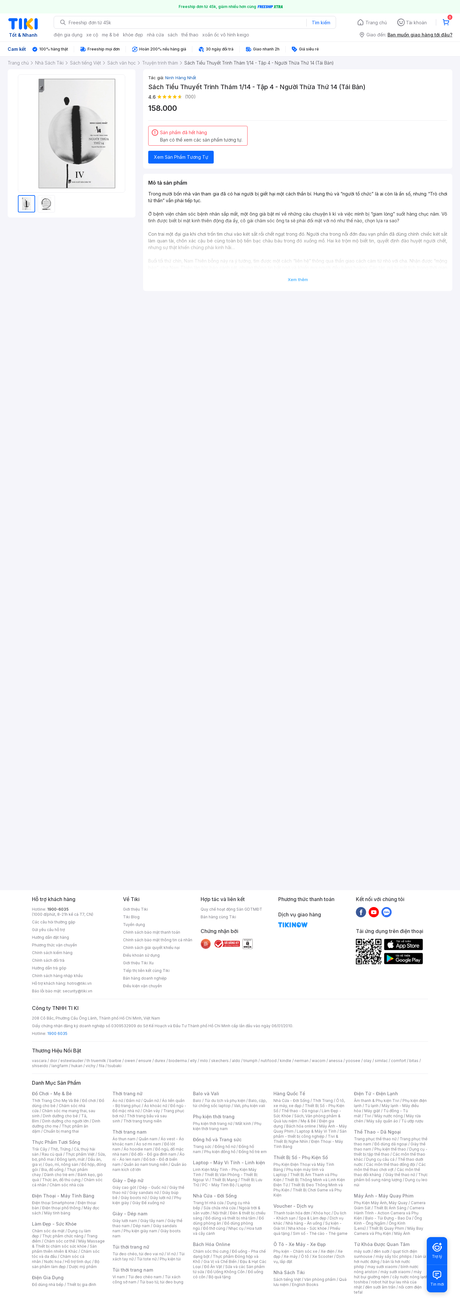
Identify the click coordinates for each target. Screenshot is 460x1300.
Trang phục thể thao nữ (375, 1138)
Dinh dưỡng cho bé (60, 1115)
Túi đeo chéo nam (145, 1276)
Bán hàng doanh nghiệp (145, 978)
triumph (250, 1060)
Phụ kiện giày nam (140, 1230)
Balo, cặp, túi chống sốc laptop (230, 1103)
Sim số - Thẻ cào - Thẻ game (320, 1233)
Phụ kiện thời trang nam (227, 1126)
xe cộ (92, 34)
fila (101, 1065)
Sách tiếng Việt (287, 1279)
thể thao (189, 34)
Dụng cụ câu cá (380, 1159)
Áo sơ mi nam (148, 1144)
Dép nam (141, 1225)
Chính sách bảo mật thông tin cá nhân (157, 939)
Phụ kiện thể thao (390, 1149)
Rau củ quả (52, 1154)
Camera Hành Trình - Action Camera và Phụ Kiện (389, 1212)
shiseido (40, 1065)
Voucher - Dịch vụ (293, 1206)
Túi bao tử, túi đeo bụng (161, 1282)
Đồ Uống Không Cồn (226, 1271)
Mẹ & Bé (308, 1121)
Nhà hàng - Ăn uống (304, 1223)
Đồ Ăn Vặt (213, 1266)
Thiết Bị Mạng (224, 1179)
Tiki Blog (131, 916)
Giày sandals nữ (144, 1192)
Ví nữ (171, 1253)
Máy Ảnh (402, 1233)
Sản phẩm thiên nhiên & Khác (64, 1249)
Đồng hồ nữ (225, 1146)
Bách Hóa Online (211, 1244)
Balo (197, 1100)
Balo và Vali (206, 1093)
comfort (398, 1060)
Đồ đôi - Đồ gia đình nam (153, 1154)
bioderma (178, 1060)
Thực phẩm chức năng (62, 1236)
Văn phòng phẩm (320, 1279)
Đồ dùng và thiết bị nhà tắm (230, 1218)
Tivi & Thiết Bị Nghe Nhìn (305, 1139)
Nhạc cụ (235, 1228)
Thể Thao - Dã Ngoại (377, 1132)
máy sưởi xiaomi (395, 1271)
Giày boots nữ (134, 1197)
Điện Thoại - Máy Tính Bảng (63, 1195)
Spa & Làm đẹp (312, 1218)
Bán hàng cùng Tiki (218, 916)
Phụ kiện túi (170, 1259)
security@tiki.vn (77, 991)
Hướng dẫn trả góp (49, 968)
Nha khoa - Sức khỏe (307, 1228)
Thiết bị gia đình (81, 1284)
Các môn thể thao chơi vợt (390, 1167)
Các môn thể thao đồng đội (390, 1164)
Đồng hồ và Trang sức (217, 1139)
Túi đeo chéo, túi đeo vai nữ (138, 1253)
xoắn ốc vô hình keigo (225, 34)
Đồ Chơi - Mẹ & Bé (52, 1093)
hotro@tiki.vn (79, 983)
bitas (413, 1060)
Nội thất (220, 1213)
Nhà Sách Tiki (289, 1272)
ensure (144, 1060)
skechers (220, 1060)
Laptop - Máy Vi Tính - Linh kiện (229, 1162)
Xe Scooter (322, 1256)
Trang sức (202, 1146)
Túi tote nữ (147, 1259)
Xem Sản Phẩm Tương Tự (181, 157)
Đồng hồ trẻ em (253, 1151)
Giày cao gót (124, 1187)
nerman (302, 1060)
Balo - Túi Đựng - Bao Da (388, 1218)
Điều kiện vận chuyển (142, 985)
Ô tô (305, 1256)
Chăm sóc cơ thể (59, 1241)
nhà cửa (155, 34)
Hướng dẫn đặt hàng (50, 937)
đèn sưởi (381, 1251)
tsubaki (114, 1065)
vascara (39, 1060)
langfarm (59, 1065)
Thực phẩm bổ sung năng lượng (391, 1177)
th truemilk (96, 1060)
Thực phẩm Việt (80, 1154)
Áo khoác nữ (155, 1105)
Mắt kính (243, 1123)
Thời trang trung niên (142, 1121)
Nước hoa (53, 1261)
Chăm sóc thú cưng (211, 1251)
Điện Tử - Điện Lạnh (376, 1093)
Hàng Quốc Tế (289, 1093)
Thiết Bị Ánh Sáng (390, 1207)
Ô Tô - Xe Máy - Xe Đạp (299, 1244)
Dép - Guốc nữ (152, 1187)
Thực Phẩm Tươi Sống (56, 1142)
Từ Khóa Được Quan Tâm (382, 1244)
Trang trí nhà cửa (208, 1202)
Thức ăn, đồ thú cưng (61, 1179)
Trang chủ (376, 22)
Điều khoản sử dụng (141, 955)
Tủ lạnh (372, 1105)
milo (204, 1060)
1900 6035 (57, 1033)
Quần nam (148, 1138)
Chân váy (151, 1110)
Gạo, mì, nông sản (61, 1164)
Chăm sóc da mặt (48, 1230)
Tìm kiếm (321, 22)
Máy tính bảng (57, 1213)
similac (381, 1060)
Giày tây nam (152, 1220)
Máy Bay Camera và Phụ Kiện (388, 1231)
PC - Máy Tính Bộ (218, 1184)
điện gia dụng (68, 34)
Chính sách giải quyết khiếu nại (151, 947)
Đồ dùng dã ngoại (390, 1144)
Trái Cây (39, 1149)
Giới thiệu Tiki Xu (138, 962)
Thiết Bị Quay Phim (386, 1228)
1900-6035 (58, 909)
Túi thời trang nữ (130, 1247)
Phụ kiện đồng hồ (219, 1151)
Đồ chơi (89, 1100)
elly (193, 1060)
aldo (236, 1060)
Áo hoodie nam (138, 1149)
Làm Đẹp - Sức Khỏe (54, 1224)
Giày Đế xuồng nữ (148, 1202)
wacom (319, 1060)
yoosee (353, 1060)
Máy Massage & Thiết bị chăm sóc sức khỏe (68, 1244)
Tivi (367, 1115)
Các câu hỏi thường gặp (53, 922)
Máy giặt (372, 1110)
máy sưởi (362, 1251)
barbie (115, 1060)
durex (160, 1060)
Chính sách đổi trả (48, 960)
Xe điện (327, 1251)
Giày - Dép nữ (127, 1180)
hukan (76, 1065)
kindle (285, 1060)
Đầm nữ (133, 1100)
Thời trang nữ (127, 1093)
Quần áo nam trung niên (146, 1164)
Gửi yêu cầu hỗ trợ (48, 929)
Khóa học (322, 1213)
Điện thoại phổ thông (61, 1207)
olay (368, 1060)
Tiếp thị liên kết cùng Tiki (146, 970)
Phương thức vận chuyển (54, 945)
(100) (190, 96)
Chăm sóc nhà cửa (67, 1184)
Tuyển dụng (134, 924)
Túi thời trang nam (132, 1270)
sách (173, 34)
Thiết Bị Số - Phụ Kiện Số (300, 1157)
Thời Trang (323, 1100)
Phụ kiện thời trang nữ (212, 1123)
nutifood (269, 1060)
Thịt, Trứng (60, 1149)
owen (130, 1060)
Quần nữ (151, 1100)
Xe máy (291, 1256)
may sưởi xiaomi (382, 1266)
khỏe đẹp (133, 34)
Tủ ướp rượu (412, 1121)
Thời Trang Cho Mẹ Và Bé (55, 1100)
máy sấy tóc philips (394, 1256)
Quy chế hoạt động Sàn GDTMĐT (231, 909)
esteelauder (71, 1060)
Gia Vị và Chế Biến (220, 1261)
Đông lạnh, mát (71, 1159)
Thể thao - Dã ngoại (299, 1110)
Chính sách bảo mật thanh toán (151, 932)
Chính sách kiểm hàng (52, 952)
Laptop (244, 1184)
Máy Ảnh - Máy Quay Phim (383, 1195)
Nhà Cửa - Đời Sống (215, 1195)
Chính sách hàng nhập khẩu (57, 975)
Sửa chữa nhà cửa (219, 1207)
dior (53, 1060)
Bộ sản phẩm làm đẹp (65, 1264)
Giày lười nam (124, 1220)
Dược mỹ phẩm (83, 1266)
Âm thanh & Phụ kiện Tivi (376, 1100)
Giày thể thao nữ (400, 1174)
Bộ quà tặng (220, 1276)
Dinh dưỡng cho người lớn (65, 1121)
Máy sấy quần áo (382, 1121)
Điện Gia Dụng (48, 1277)
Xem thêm (298, 279)
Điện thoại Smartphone (53, 1202)
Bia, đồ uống (52, 1169)
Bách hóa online (301, 1126)
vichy (91, 1065)
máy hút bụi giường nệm (388, 1274)
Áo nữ (117, 1100)
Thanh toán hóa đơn (291, 1213)
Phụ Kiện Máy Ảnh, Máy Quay (381, 1202)
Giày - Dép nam (129, 1213)
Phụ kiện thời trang (213, 1116)
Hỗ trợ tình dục (78, 1261)
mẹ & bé (110, 34)
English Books (305, 1284)
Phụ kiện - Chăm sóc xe (295, 1251)
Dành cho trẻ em (59, 1174)
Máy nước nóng (388, 1115)
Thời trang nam (129, 1132)
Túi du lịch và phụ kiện (224, 1100)
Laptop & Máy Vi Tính (316, 1131)
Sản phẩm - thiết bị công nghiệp (310, 1134)
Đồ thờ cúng (214, 1228)
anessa (335, 1060)
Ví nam (118, 1276)
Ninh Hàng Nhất (180, 77)
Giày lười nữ (160, 1197)
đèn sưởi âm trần (380, 1287)
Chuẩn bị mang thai (61, 1131)
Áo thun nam (123, 1138)
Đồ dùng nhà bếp (48, 1284)
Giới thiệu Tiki (135, 909)
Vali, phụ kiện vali (249, 1105)
